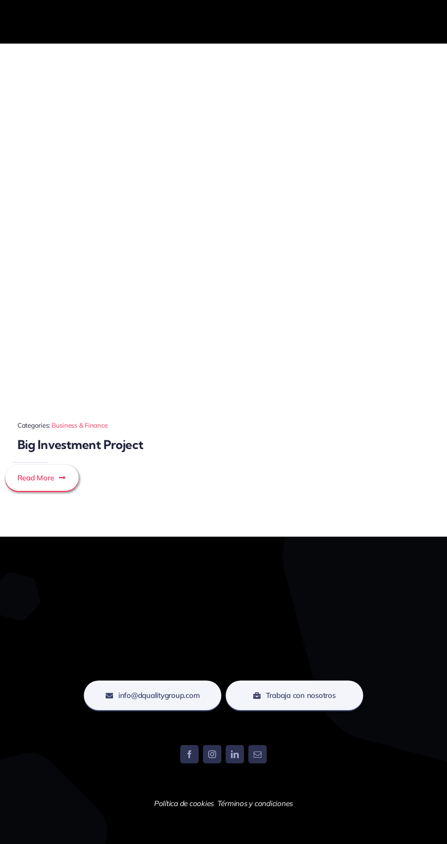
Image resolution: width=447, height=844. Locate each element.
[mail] (257, 754)
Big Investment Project (80, 444)
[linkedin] (235, 754)
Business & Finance (79, 425)
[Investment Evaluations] (113, 245)
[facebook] (189, 754)
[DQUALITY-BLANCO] (50, 5)
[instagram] (212, 754)
